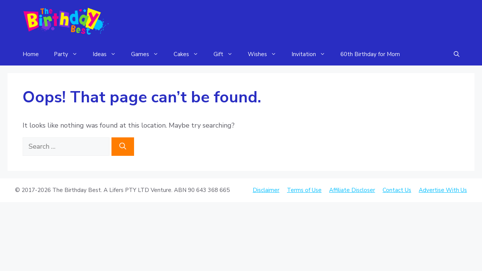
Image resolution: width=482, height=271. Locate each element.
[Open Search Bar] (456, 54)
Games (148, 54)
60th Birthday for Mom (370, 54)
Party (69, 54)
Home (31, 54)
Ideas (108, 54)
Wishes (266, 54)
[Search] (122, 146)
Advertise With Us (443, 190)
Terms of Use (304, 190)
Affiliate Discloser (352, 190)
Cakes (190, 54)
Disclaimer (266, 190)
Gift (227, 54)
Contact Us (397, 190)
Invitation (312, 54)
